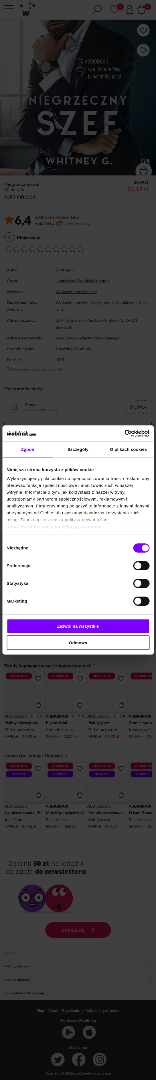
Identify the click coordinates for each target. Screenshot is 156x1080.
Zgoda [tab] (27, 449)
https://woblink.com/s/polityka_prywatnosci (54, 526)
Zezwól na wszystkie (78, 626)
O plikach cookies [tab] (128, 449)
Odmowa (78, 642)
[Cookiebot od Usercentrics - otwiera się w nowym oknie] (124, 433)
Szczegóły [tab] (78, 449)
